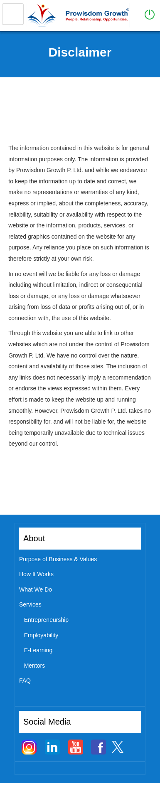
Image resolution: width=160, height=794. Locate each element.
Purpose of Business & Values (58, 559)
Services (30, 604)
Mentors (34, 665)
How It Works (36, 574)
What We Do (35, 589)
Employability (41, 635)
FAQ (25, 680)
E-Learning (38, 650)
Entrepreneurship (46, 619)
